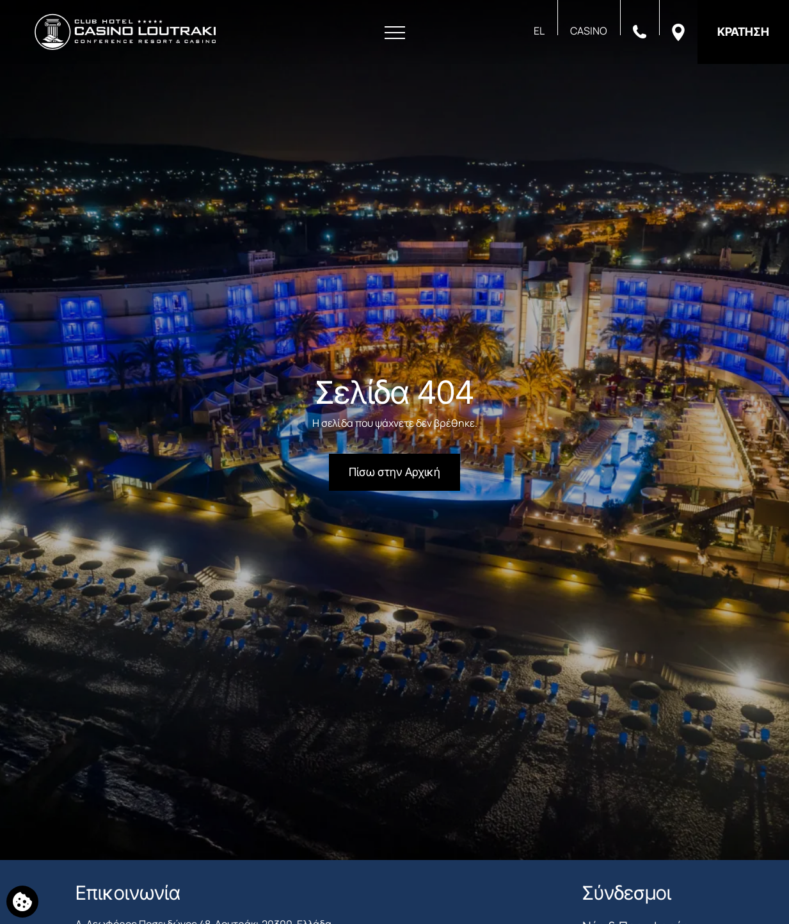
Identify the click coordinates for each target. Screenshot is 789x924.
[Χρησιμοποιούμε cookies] (22, 902)
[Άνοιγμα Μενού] (395, 33)
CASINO (588, 31)
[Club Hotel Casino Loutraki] (125, 32)
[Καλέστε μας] (639, 31)
